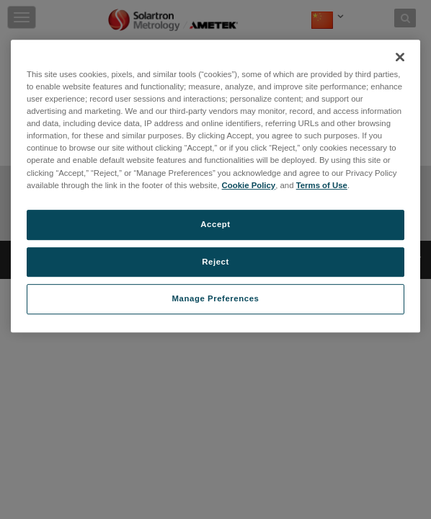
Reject (215, 261)
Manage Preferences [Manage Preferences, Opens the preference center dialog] (215, 299)
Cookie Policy (249, 185)
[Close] (400, 57)
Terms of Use (321, 185)
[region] (215, 186)
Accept (215, 224)
